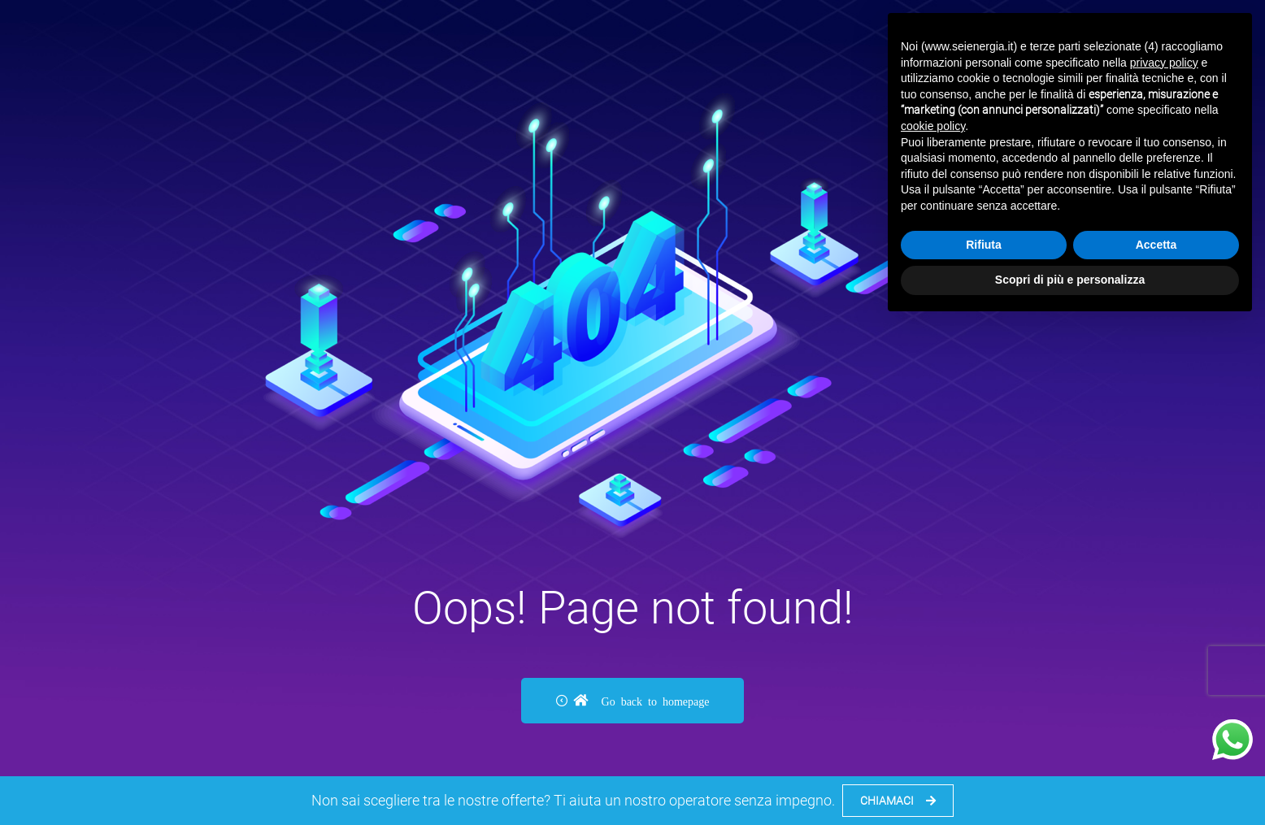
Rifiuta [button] (984, 244)
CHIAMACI (898, 800)
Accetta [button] (1156, 244)
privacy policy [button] (1164, 62)
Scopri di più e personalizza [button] (1070, 279)
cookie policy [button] (933, 125)
